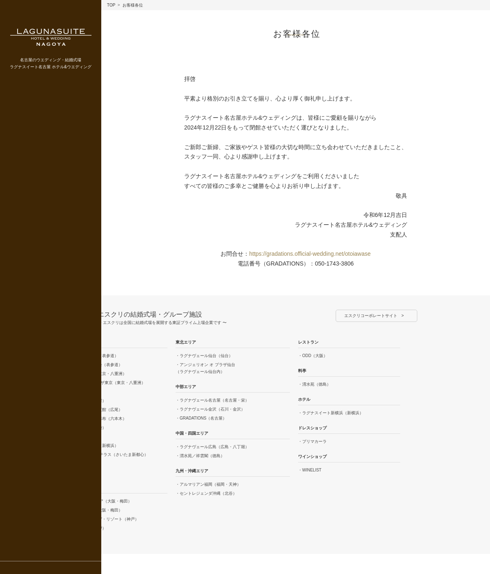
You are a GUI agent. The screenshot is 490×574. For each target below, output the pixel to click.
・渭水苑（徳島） (314, 384)
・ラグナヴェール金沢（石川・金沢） (210, 409)
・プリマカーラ (312, 441)
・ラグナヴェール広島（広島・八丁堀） (212, 446)
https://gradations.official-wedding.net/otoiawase (310, 253)
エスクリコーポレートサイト (370, 315)
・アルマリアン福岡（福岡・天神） (208, 484)
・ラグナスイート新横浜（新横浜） (330, 413)
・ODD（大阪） (312, 355)
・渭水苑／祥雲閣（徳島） (200, 455)
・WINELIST (309, 470)
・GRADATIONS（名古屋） (201, 418)
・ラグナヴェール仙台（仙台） (204, 355)
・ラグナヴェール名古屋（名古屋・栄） (212, 400)
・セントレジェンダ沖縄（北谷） (206, 493)
